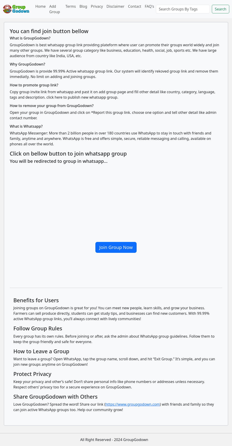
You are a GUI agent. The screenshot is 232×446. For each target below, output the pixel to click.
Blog (83, 6)
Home (40, 6)
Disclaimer (115, 6)
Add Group (54, 9)
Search (220, 9)
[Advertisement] (116, 201)
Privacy (97, 6)
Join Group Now (116, 247)
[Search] (183, 9)
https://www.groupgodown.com (132, 404)
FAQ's (149, 6)
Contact (134, 6)
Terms (70, 6)
